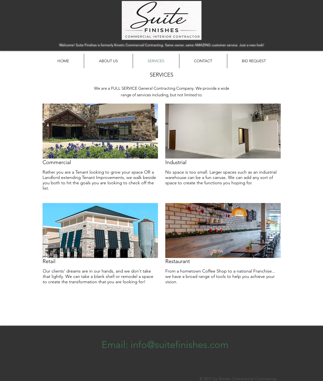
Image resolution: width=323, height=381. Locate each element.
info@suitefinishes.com (179, 344)
